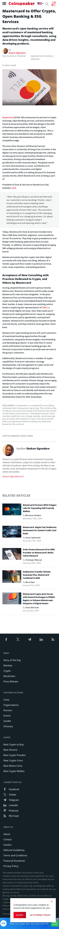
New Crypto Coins (13, 760)
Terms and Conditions (15, 855)
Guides (7, 720)
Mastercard (8, 117)
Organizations (11, 704)
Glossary (8, 726)
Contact (7, 839)
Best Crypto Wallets (14, 771)
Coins (6, 699)
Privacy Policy (10, 866)
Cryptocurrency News (14, 436)
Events (7, 715)
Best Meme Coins (12, 765)
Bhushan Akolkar (33, 515)
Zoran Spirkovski (32, 537)
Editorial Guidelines (14, 850)
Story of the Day (12, 660)
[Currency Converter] (53, 3)
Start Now (54, 923)
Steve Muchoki (32, 607)
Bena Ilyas (30, 582)
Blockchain (9, 676)
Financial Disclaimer (14, 860)
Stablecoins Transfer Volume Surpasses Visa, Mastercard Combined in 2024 (37, 574)
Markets (7, 665)
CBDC (45, 307)
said (14, 187)
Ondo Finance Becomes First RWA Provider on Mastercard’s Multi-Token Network (39, 552)
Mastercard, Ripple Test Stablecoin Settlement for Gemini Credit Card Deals (39, 530)
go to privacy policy (40, 915)
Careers (7, 844)
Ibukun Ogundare (17, 52)
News (30, 436)
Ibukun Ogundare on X (13, 476)
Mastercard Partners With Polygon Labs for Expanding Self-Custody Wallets (39, 508)
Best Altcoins (10, 749)
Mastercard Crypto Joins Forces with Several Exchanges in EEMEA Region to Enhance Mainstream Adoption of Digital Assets (39, 599)
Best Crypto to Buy (13, 744)
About (6, 834)
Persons (7, 710)
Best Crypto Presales (14, 755)
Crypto (7, 670)
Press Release (10, 681)
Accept (19, 915)
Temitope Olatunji (33, 560)
